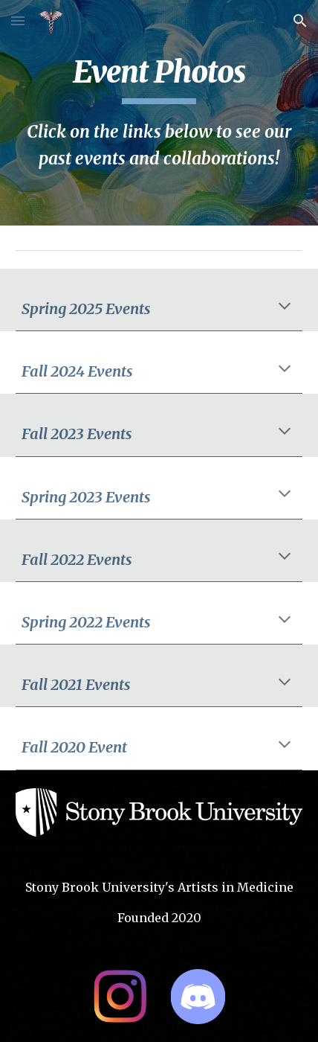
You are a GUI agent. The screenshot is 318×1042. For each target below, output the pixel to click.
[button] (18, 20)
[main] (159, 113)
